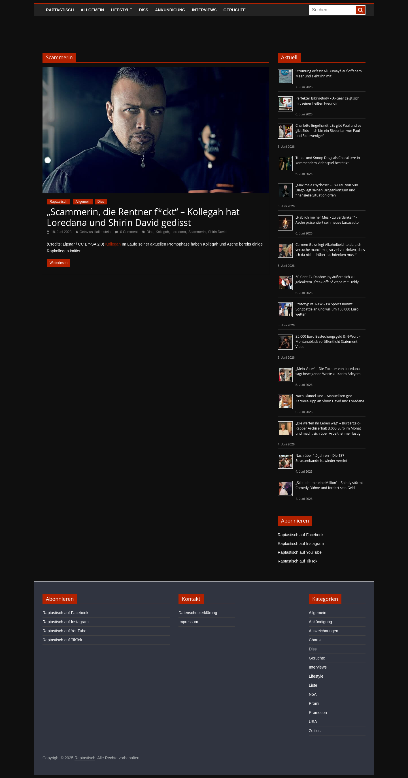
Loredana (178, 232)
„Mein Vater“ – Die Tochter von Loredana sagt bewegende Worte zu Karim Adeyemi (328, 371)
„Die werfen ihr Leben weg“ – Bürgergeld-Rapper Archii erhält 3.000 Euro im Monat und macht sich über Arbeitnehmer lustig (328, 428)
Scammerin (197, 232)
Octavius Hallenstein (95, 232)
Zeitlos (314, 730)
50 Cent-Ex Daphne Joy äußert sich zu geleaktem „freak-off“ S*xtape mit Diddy (327, 279)
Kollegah (162, 232)
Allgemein (92, 10)
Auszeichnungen (323, 631)
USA (313, 721)
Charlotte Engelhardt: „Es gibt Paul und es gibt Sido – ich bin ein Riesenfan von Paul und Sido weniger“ (328, 130)
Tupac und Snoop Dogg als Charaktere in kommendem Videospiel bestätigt (328, 160)
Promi (314, 703)
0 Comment (126, 232)
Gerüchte (235, 10)
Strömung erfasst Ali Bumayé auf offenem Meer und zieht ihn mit (329, 74)
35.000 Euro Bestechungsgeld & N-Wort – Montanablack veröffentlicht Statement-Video (328, 341)
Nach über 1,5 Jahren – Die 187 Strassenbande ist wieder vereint (321, 458)
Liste (313, 685)
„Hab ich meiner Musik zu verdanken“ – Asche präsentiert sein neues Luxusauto (327, 220)
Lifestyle (121, 10)
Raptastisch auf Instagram (301, 543)
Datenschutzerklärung (197, 612)
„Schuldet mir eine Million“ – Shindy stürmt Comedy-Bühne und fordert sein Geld (329, 485)
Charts (314, 640)
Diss (143, 10)
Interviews (204, 10)
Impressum (188, 622)
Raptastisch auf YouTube (300, 552)
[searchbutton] (360, 10)
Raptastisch (60, 10)
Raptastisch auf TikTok (297, 561)
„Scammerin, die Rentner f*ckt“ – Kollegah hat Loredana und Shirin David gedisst (143, 217)
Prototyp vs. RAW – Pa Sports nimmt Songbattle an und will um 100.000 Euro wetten (327, 309)
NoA (312, 694)
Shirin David (217, 232)
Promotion (318, 712)
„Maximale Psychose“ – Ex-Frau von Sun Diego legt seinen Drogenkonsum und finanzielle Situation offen (327, 190)
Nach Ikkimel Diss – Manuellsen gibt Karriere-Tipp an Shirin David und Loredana (330, 398)
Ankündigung (170, 10)
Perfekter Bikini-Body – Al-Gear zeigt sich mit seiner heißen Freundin (328, 101)
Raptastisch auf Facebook (301, 534)
